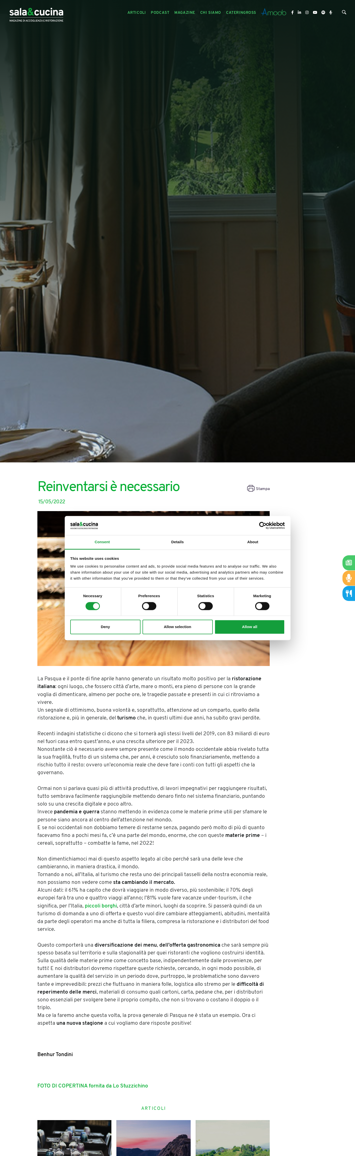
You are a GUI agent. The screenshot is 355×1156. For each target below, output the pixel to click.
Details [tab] (177, 542)
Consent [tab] (102, 542)
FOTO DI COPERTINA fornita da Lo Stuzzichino (92, 1086)
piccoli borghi (101, 906)
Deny (105, 627)
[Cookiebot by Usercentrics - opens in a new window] (263, 525)
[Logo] (36, 13)
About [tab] (252, 542)
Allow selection (177, 627)
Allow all (249, 627)
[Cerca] (344, 13)
